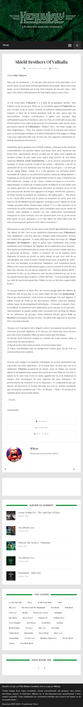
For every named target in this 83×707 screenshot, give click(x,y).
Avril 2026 (13, 612)
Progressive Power (40, 612)
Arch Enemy (31, 623)
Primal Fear (43, 618)
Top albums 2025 (26, 527)
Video (60, 602)
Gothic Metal (14, 633)
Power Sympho (15, 623)
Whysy (56, 68)
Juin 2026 (42, 628)
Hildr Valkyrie (33, 68)
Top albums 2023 (26, 557)
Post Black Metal (26, 643)
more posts (40, 453)
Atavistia (59, 623)
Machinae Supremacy (48, 638)
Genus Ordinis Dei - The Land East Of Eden (39, 512)
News (30, 602)
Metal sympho (14, 628)
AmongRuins (14, 638)
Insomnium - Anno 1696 (29, 572)
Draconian (55, 628)
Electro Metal (68, 638)
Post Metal (55, 607)
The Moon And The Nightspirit (33, 607)
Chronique (43, 68)
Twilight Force (59, 618)
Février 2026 (30, 638)
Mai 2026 (12, 607)
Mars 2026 (58, 633)
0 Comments (42, 421)
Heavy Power (28, 618)
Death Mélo (46, 623)
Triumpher (58, 612)
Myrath (25, 612)
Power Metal (43, 633)
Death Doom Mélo (45, 602)
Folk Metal (69, 607)
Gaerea (12, 643)
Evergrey (29, 628)
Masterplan (28, 633)
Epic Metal (13, 618)
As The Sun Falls (15, 602)
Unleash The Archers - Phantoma (34, 542)
